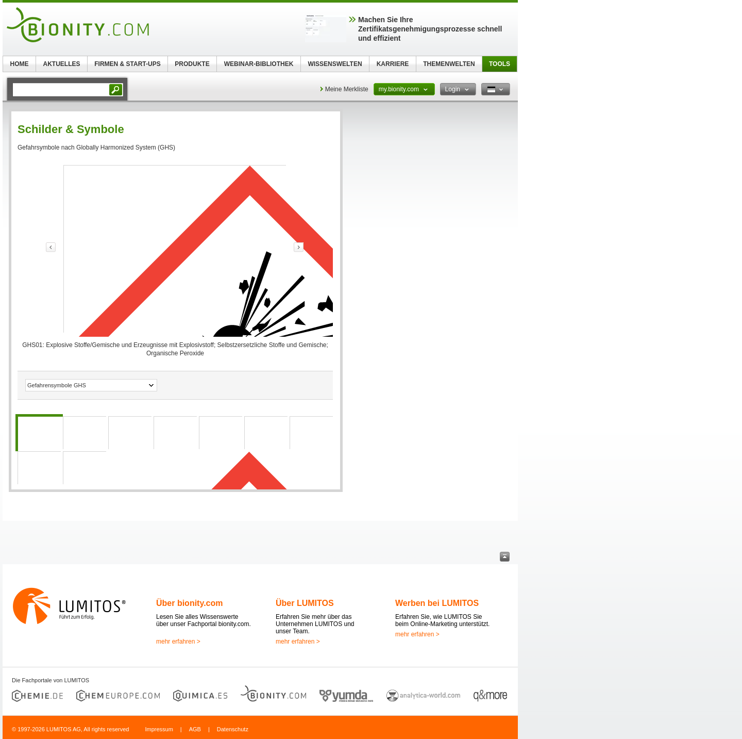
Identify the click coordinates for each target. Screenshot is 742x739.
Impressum (159, 729)
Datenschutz (232, 729)
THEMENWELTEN (449, 64)
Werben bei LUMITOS (437, 603)
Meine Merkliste (346, 89)
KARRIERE (393, 64)
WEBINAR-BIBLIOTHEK (259, 64)
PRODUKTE (192, 64)
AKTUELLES (61, 64)
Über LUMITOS (305, 603)
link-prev (51, 247)
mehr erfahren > (178, 641)
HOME (19, 64)
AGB (195, 729)
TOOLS (499, 64)
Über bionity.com (189, 603)
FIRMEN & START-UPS (127, 64)
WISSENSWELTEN (335, 64)
